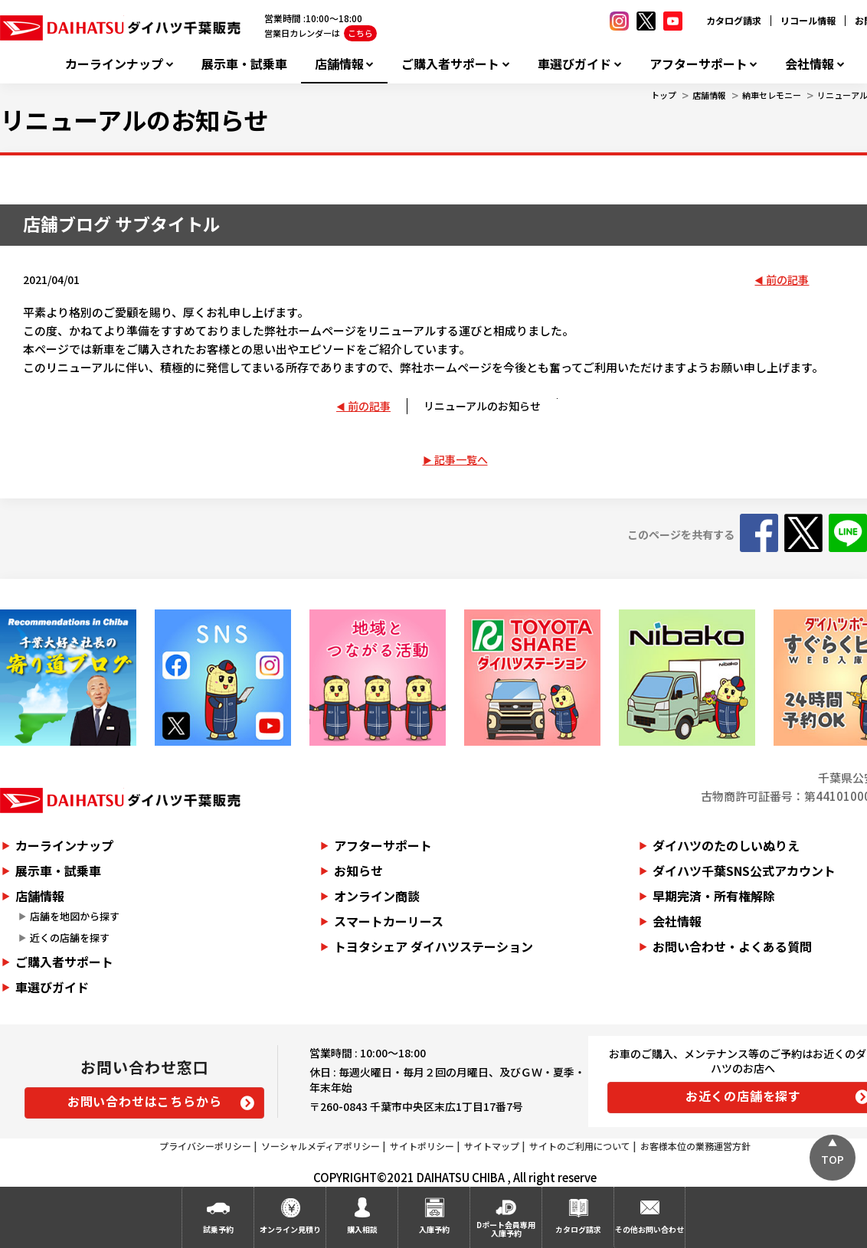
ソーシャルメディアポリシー (320, 1145)
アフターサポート (698, 64)
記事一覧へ (461, 459)
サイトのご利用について (579, 1145)
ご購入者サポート (450, 64)
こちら (360, 33)
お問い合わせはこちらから (144, 1101)
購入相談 (362, 1229)
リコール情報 (808, 20)
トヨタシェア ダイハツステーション (433, 946)
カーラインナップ (114, 64)
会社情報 (809, 64)
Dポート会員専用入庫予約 (505, 1229)
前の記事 (787, 279)
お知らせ (358, 870)
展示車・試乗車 (244, 64)
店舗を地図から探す (74, 916)
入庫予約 (434, 1229)
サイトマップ (491, 1145)
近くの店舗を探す (70, 937)
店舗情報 (339, 64)
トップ (663, 95)
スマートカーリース (388, 921)
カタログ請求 (733, 20)
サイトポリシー (422, 1145)
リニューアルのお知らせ (482, 405)
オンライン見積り (290, 1229)
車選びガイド (574, 64)
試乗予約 (218, 1229)
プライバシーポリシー (205, 1145)
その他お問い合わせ (649, 1229)
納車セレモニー (771, 95)
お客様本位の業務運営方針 (695, 1145)
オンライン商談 (377, 896)
